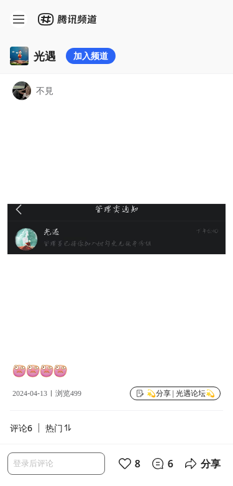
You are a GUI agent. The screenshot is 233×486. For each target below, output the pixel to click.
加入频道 (90, 56)
